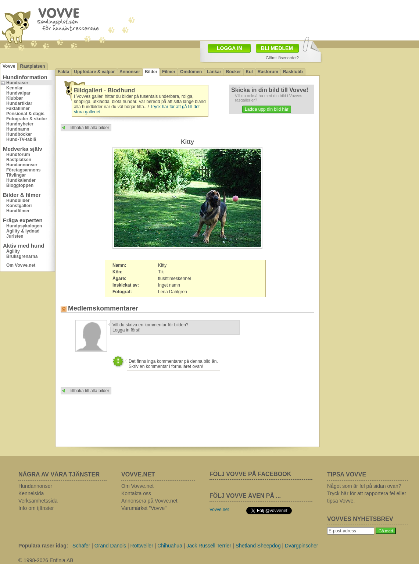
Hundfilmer (17, 210)
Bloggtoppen (19, 185)
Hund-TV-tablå (21, 139)
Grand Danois (110, 546)
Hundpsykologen (24, 225)
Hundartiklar (19, 103)
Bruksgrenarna (21, 256)
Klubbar (14, 98)
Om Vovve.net (20, 265)
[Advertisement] (369, 97)
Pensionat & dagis (25, 113)
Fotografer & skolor (26, 118)
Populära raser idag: (43, 546)
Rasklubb (293, 71)
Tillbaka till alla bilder (89, 127)
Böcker (233, 71)
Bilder (151, 71)
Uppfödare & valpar (94, 71)
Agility (13, 251)
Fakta (63, 71)
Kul (249, 71)
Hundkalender (21, 180)
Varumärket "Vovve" (143, 508)
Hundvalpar (18, 93)
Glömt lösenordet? (282, 58)
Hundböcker (19, 134)
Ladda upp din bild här (267, 109)
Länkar (214, 71)
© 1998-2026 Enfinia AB (46, 560)
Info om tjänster (36, 508)
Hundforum (18, 154)
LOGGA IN (229, 48)
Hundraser (17, 82)
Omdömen (191, 71)
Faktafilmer (18, 108)
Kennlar (14, 88)
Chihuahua (169, 546)
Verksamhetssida (38, 501)
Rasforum (268, 71)
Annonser (129, 71)
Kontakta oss (136, 493)
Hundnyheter (19, 124)
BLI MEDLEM (277, 48)
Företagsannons (23, 170)
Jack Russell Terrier (208, 546)
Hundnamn (17, 129)
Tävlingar (16, 175)
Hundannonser (21, 164)
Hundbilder (17, 200)
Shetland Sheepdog (258, 546)
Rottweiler (141, 546)
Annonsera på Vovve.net (149, 501)
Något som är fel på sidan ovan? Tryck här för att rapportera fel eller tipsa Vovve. (366, 493)
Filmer (168, 71)
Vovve (9, 66)
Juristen (15, 236)
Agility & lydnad (23, 231)
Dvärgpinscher (301, 546)
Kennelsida (31, 493)
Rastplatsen (32, 66)
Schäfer (81, 546)
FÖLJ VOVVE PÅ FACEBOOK (250, 474)
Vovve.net (219, 509)
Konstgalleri (19, 205)
